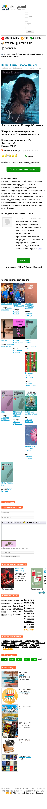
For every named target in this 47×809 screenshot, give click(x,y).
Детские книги (19, 603)
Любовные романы (10, 606)
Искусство (17, 611)
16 (29, 140)
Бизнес (16, 600)
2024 (19, 660)
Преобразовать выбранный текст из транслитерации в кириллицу (36, 522)
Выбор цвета (27, 522)
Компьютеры (30, 603)
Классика (17, 614)
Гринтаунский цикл (31, 647)
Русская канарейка (11, 647)
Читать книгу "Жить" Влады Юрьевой (23, 267)
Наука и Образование (33, 605)
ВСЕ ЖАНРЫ (30, 630)
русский (11, 143)
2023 (26, 660)
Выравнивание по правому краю (20, 522)
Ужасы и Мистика (32, 624)
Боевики (5, 612)
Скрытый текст (30, 522)
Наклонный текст (5, 522)
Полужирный (3, 522)
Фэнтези (5, 603)
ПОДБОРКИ (10, 48)
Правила (39, 793)
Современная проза (27, 134)
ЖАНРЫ (37, 38)
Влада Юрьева (32, 125)
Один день (34, 645)
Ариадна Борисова (5, 419)
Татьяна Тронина (28, 457)
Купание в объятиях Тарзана (17, 414)
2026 (4, 660)
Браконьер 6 (19, 568)
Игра (3, 412)
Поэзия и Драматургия (34, 611)
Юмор (27, 627)
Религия (27, 616)
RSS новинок (18, 793)
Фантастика (6, 600)
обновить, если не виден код (14, 548)
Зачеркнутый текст (11, 522)
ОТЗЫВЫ (9, 43)
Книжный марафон (18, 645)
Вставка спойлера (39, 522)
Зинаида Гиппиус (28, 315)
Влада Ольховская (7, 345)
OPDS (8, 793)
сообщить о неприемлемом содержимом (20, 162)
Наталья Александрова (30, 385)
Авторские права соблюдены (23, 169)
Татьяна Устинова (29, 421)
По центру (18, 522)
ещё (40, 659)
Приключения (7, 615)
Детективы (6, 609)
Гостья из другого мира (18, 305)
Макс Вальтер (19, 571)
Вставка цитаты (33, 522)
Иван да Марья (28, 341)
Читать (23, 260)
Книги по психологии (33, 600)
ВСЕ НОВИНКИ (12, 38)
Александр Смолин (17, 351)
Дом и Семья (18, 606)
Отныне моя (6, 304)
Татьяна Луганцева (17, 423)
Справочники (30, 622)
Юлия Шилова (6, 490)
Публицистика (30, 614)
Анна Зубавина (6, 309)
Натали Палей (16, 313)
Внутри (4, 340)
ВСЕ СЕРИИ (8, 649)
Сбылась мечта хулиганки (29, 375)
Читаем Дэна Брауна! (12, 641)
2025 (12, 660)
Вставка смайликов (24, 522)
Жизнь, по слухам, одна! (31, 413)
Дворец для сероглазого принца (30, 448)
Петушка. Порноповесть (18, 342)
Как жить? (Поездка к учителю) (29, 306)
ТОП (26, 38)
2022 (34, 660)
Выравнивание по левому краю (15, 522)
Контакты (29, 793)
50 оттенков (25, 643)
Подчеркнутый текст (8, 522)
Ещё (40, 249)
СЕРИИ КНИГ (25, 43)
